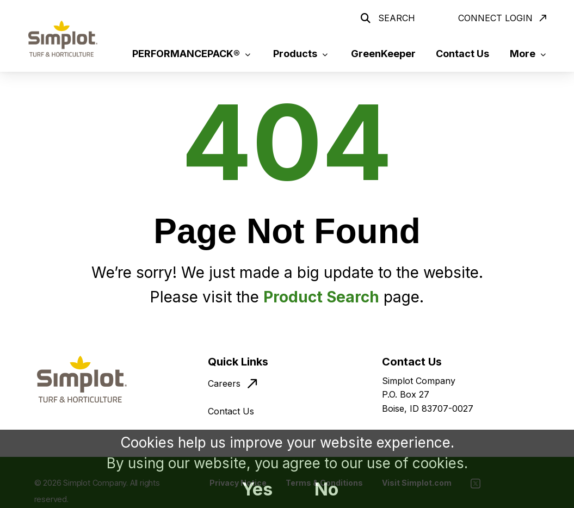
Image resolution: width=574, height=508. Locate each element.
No (326, 489)
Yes (257, 489)
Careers (224, 383)
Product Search (321, 297)
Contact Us (231, 411)
